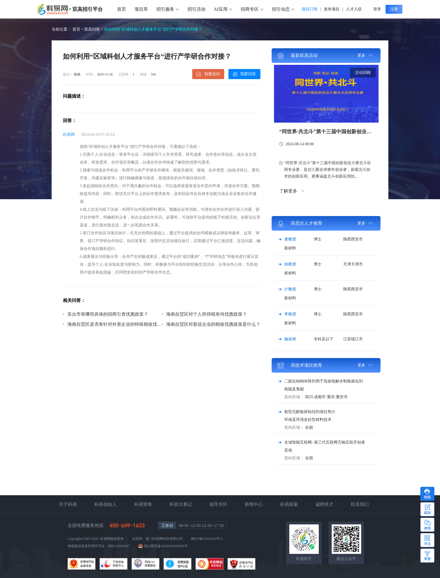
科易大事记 (180, 504)
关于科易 (68, 504)
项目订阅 (309, 9)
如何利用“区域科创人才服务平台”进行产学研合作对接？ (153, 29)
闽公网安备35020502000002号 (166, 546)
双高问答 (92, 29)
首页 (121, 9)
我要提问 (208, 74)
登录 (377, 9)
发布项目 (332, 9)
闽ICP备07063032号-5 (207, 539)
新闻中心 (254, 504)
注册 (394, 9)
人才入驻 (354, 9)
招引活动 (196, 9)
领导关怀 (218, 504)
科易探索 (289, 504)
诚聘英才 (324, 504)
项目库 (141, 9)
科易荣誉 (143, 504)
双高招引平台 (87, 9)
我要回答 (244, 74)
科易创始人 (105, 504)
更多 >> (365, 55)
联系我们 (360, 504)
